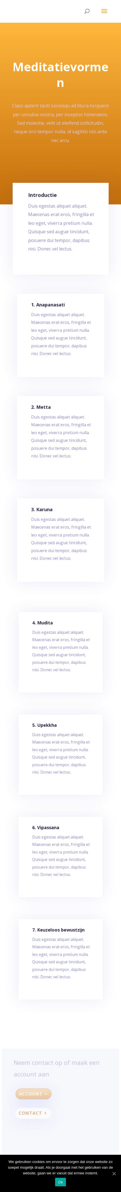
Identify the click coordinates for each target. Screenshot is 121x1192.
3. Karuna (43, 515)
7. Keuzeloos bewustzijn (58, 934)
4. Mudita (43, 627)
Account (31, 1095)
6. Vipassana (46, 832)
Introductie (43, 199)
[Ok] (114, 1173)
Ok (60, 1182)
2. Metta (42, 412)
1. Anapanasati (48, 310)
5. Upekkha (45, 729)
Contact (31, 1114)
